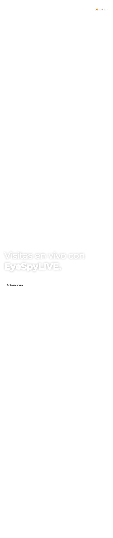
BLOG (81, 9)
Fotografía (42, 9)
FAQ (74, 9)
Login (89, 9)
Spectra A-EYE (29, 9)
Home (18, 9)
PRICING (66, 9)
